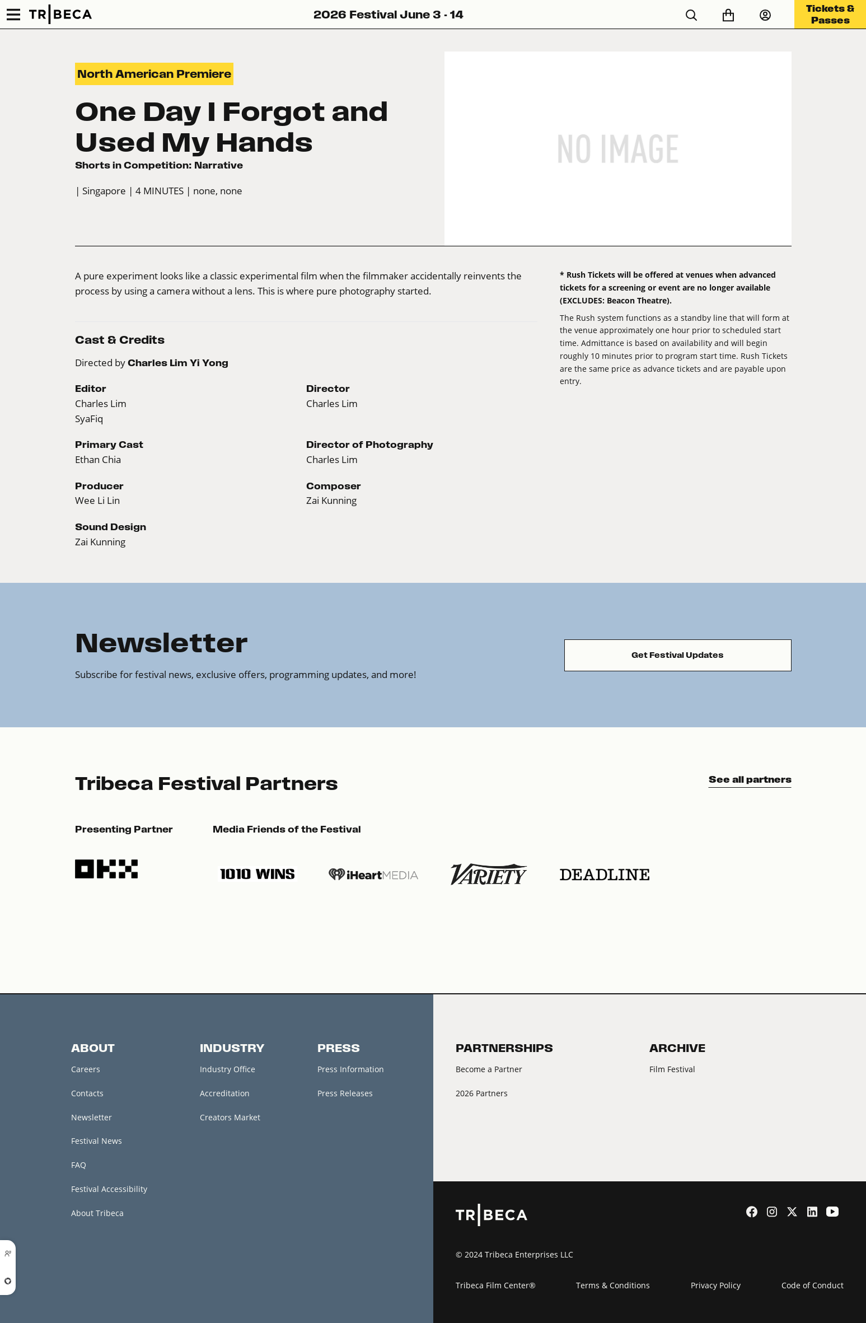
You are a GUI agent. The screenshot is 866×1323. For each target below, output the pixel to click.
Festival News (96, 1140)
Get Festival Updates (677, 655)
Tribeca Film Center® (496, 1285)
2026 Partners (482, 1093)
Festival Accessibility (109, 1189)
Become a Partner (489, 1069)
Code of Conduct (812, 1285)
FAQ (78, 1165)
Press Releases (345, 1093)
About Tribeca (97, 1213)
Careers (85, 1069)
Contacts (87, 1093)
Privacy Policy (716, 1285)
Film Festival (672, 1069)
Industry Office (227, 1069)
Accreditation (225, 1093)
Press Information (350, 1069)
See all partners (750, 779)
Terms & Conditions (613, 1285)
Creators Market (230, 1117)
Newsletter (91, 1117)
